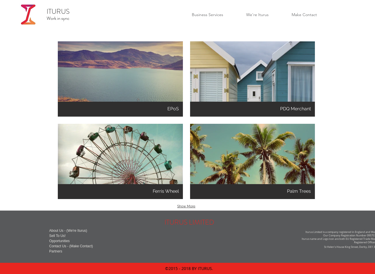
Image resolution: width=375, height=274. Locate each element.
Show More (186, 206)
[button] (120, 79)
